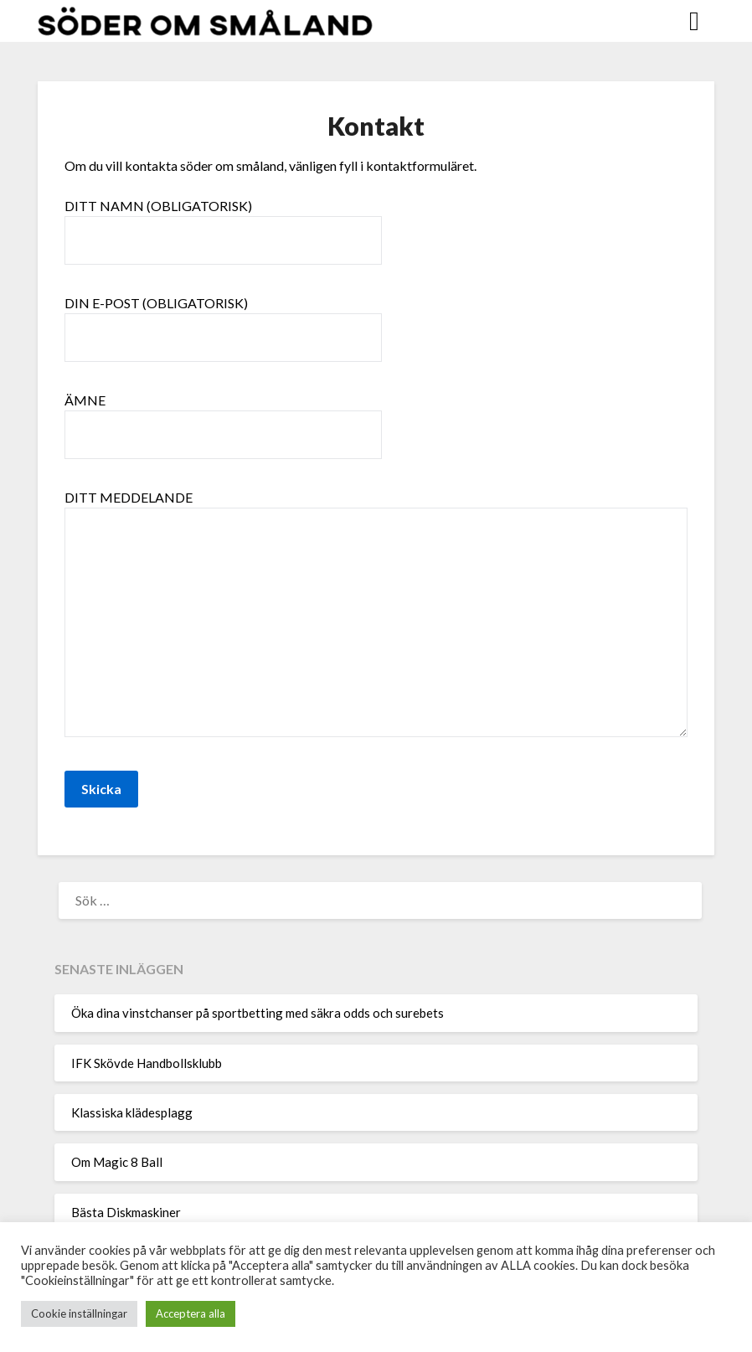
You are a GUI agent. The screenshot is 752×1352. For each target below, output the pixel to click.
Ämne (223, 417)
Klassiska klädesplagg (132, 1112)
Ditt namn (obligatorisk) (223, 223)
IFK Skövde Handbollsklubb (146, 1063)
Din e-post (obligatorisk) (223, 320)
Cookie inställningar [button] (79, 1313)
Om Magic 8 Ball (116, 1161)
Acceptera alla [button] (190, 1313)
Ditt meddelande (376, 614)
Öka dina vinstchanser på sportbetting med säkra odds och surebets (257, 1012)
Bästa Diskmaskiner (126, 1212)
